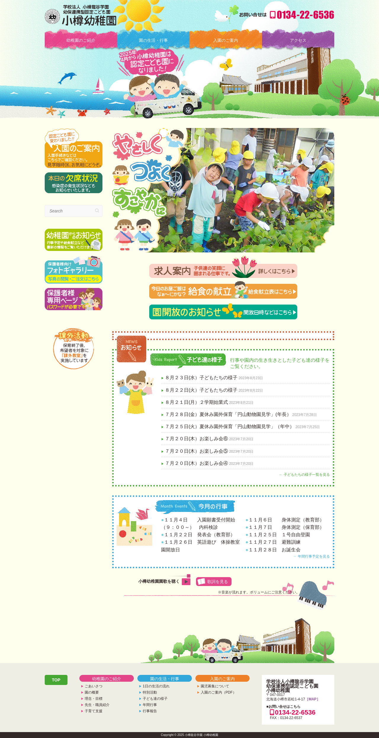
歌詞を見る (217, 581)
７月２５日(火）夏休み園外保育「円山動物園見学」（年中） (229, 426)
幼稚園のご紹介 (80, 40)
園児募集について (215, 686)
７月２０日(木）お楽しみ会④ (196, 463)
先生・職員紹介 (97, 705)
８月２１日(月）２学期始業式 (196, 402)
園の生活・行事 (153, 40)
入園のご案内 (225, 40)
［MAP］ (312, 699)
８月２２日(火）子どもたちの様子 (201, 390)
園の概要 (92, 692)
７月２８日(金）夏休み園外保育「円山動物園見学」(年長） (228, 414)
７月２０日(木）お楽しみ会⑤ (196, 451)
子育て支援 (93, 711)
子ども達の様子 (155, 699)
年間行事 (150, 705)
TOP (56, 680)
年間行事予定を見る (314, 556)
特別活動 (150, 692)
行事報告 (150, 711)
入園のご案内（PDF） (218, 692)
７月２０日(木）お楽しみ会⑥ (196, 438)
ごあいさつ (93, 686)
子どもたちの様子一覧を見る (307, 475)
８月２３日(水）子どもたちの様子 (201, 377)
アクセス (298, 40)
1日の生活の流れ (156, 686)
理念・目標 (93, 699)
